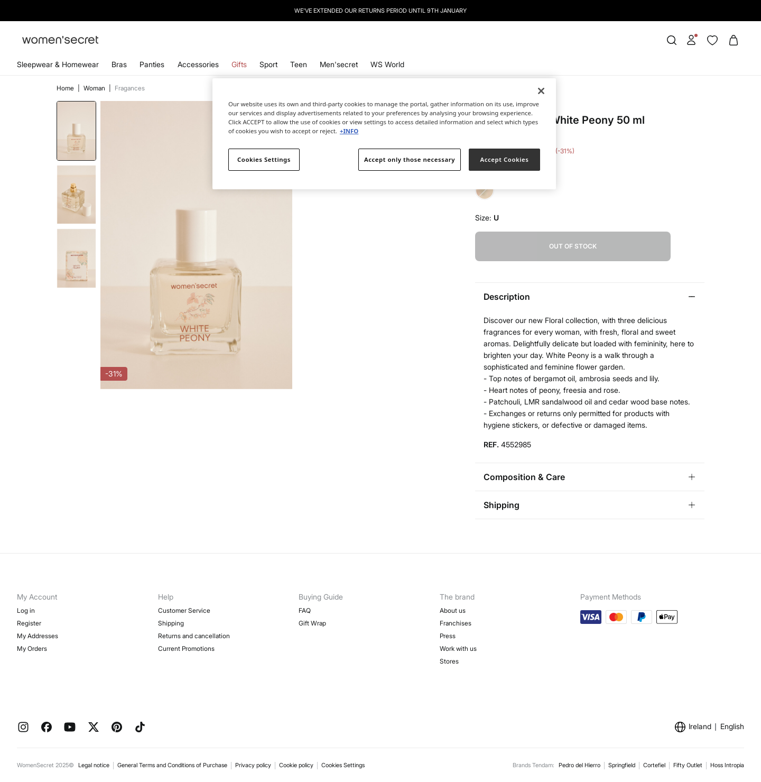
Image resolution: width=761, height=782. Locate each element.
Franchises (455, 623)
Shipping (171, 623)
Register (29, 623)
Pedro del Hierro (579, 765)
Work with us (458, 648)
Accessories (198, 64)
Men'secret (339, 64)
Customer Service (184, 610)
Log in (26, 610)
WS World (387, 64)
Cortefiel (654, 765)
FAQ (305, 610)
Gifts (239, 64)
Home (66, 88)
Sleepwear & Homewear (58, 64)
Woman (95, 88)
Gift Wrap (312, 623)
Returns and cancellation (194, 636)
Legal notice (93, 765)
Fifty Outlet (687, 765)
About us (453, 610)
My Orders (32, 648)
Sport (268, 64)
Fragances (130, 88)
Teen (298, 64)
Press (448, 636)
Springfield (621, 765)
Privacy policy (253, 765)
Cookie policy (296, 765)
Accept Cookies (504, 159)
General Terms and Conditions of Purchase (172, 765)
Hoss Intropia (727, 765)
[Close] (541, 91)
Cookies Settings (343, 765)
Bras (119, 64)
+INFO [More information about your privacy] (349, 131)
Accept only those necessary (409, 159)
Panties (152, 64)
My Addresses (37, 636)
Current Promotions (186, 648)
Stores (449, 661)
